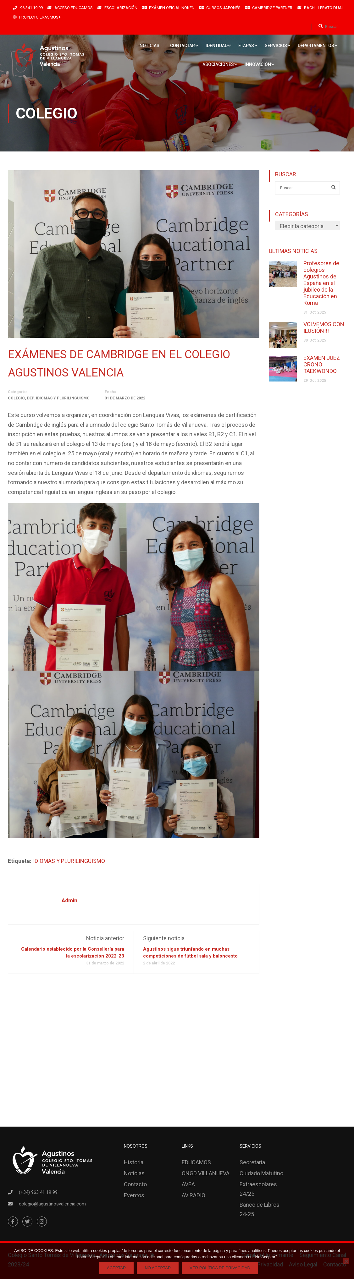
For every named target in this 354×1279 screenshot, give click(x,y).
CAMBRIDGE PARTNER (272, 7)
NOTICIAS (149, 45)
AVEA (188, 1184)
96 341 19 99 (31, 7)
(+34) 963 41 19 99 (38, 1192)
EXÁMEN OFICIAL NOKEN (172, 7)
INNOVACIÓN (258, 64)
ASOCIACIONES (218, 64)
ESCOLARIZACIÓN (120, 7)
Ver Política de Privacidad (220, 1267)
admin (69, 900)
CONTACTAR (182, 45)
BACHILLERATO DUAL (324, 7)
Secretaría (252, 1162)
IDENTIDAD (217, 45)
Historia (133, 1162)
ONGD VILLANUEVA (206, 1173)
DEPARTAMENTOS (316, 45)
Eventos (134, 1195)
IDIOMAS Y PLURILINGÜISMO (69, 861)
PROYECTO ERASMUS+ (40, 17)
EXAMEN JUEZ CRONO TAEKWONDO (321, 364)
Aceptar (116, 1267)
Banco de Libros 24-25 (259, 1209)
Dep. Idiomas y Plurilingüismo (58, 398)
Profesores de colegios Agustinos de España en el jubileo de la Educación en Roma (321, 283)
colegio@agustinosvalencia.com (52, 1204)
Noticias (134, 1173)
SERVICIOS (276, 45)
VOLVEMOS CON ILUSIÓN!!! (323, 327)
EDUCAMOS (196, 1162)
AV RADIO (193, 1195)
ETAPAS (246, 45)
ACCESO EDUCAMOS (73, 7)
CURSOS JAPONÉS (223, 7)
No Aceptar (158, 1267)
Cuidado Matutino (261, 1173)
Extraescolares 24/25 (258, 1189)
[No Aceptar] (346, 1261)
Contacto (135, 1184)
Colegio (16, 398)
